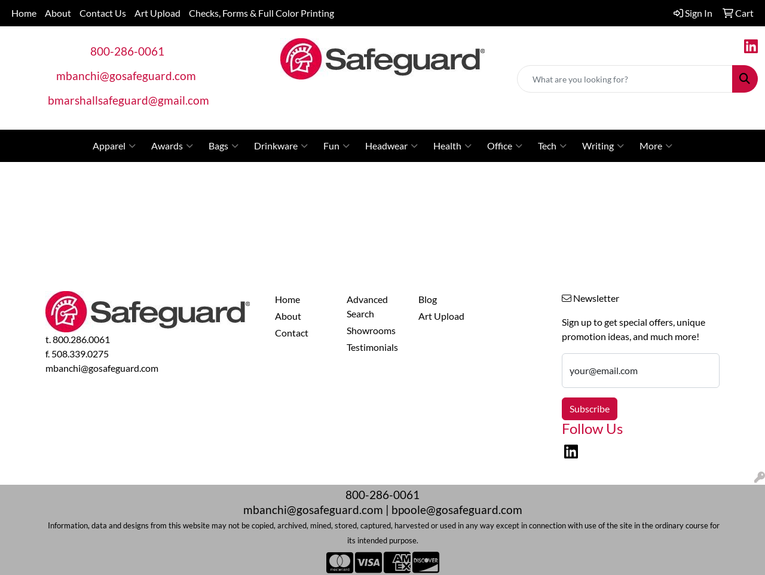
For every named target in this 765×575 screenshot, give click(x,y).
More (655, 146)
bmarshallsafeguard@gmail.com (128, 100)
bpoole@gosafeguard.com (456, 509)
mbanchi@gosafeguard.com (126, 75)
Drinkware (281, 146)
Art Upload (157, 13)
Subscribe (590, 408)
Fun (336, 146)
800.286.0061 (81, 339)
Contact (291, 332)
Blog (427, 299)
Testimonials (372, 347)
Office (504, 146)
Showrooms (371, 330)
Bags (223, 146)
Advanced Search (367, 306)
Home (23, 13)
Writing (603, 146)
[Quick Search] (625, 79)
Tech (552, 146)
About (58, 13)
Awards (172, 146)
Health (452, 146)
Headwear (391, 146)
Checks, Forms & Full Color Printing (261, 13)
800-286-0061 (127, 51)
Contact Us (102, 13)
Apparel (114, 146)
